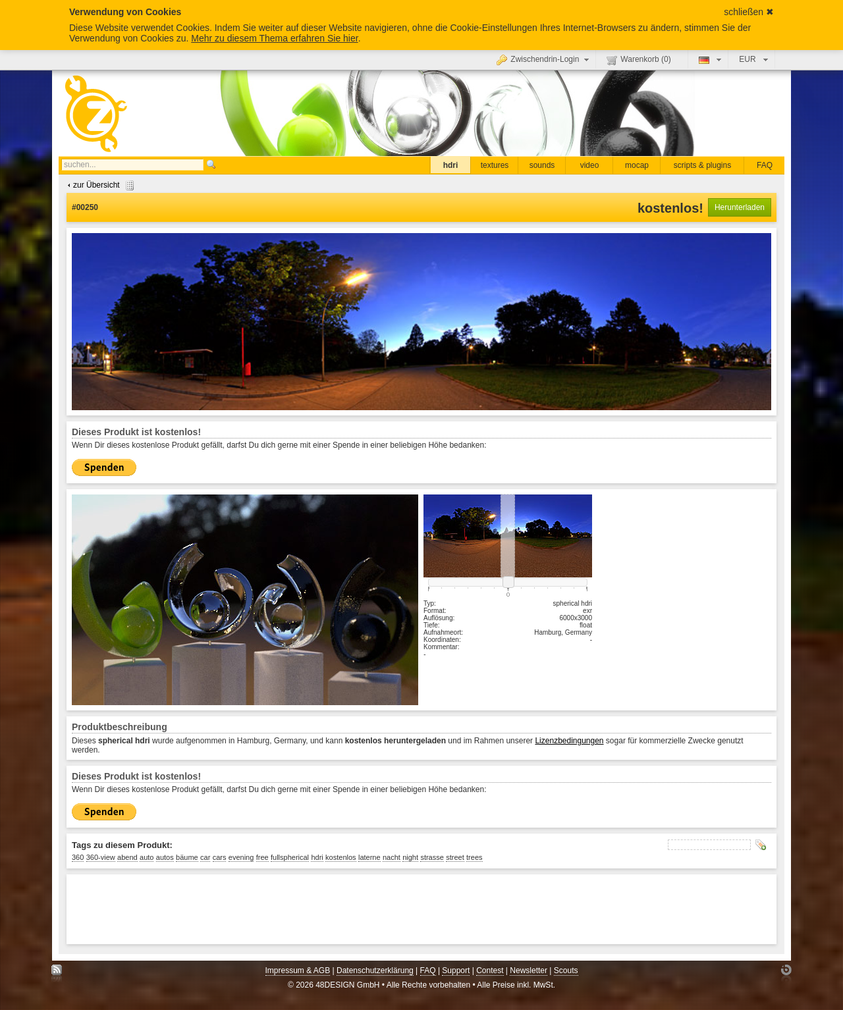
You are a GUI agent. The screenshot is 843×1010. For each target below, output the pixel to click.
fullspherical (290, 857)
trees (474, 857)
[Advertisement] (311, 909)
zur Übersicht (99, 185)
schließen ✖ (749, 12)
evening (241, 857)
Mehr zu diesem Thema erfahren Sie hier (274, 38)
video (589, 165)
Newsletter (528, 970)
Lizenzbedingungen (569, 740)
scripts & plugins (702, 165)
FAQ (765, 165)
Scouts (566, 970)
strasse (431, 857)
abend (127, 857)
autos (165, 857)
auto (146, 857)
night (410, 857)
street (455, 857)
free (262, 857)
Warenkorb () (638, 60)
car (205, 857)
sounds (542, 165)
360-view (100, 857)
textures (495, 165)
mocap (637, 165)
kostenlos (340, 857)
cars (220, 857)
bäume (187, 857)
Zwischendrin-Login (544, 59)
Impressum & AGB (298, 970)
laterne (369, 857)
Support (456, 970)
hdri (450, 165)
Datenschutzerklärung (375, 970)
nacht (391, 857)
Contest (489, 970)
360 (78, 857)
